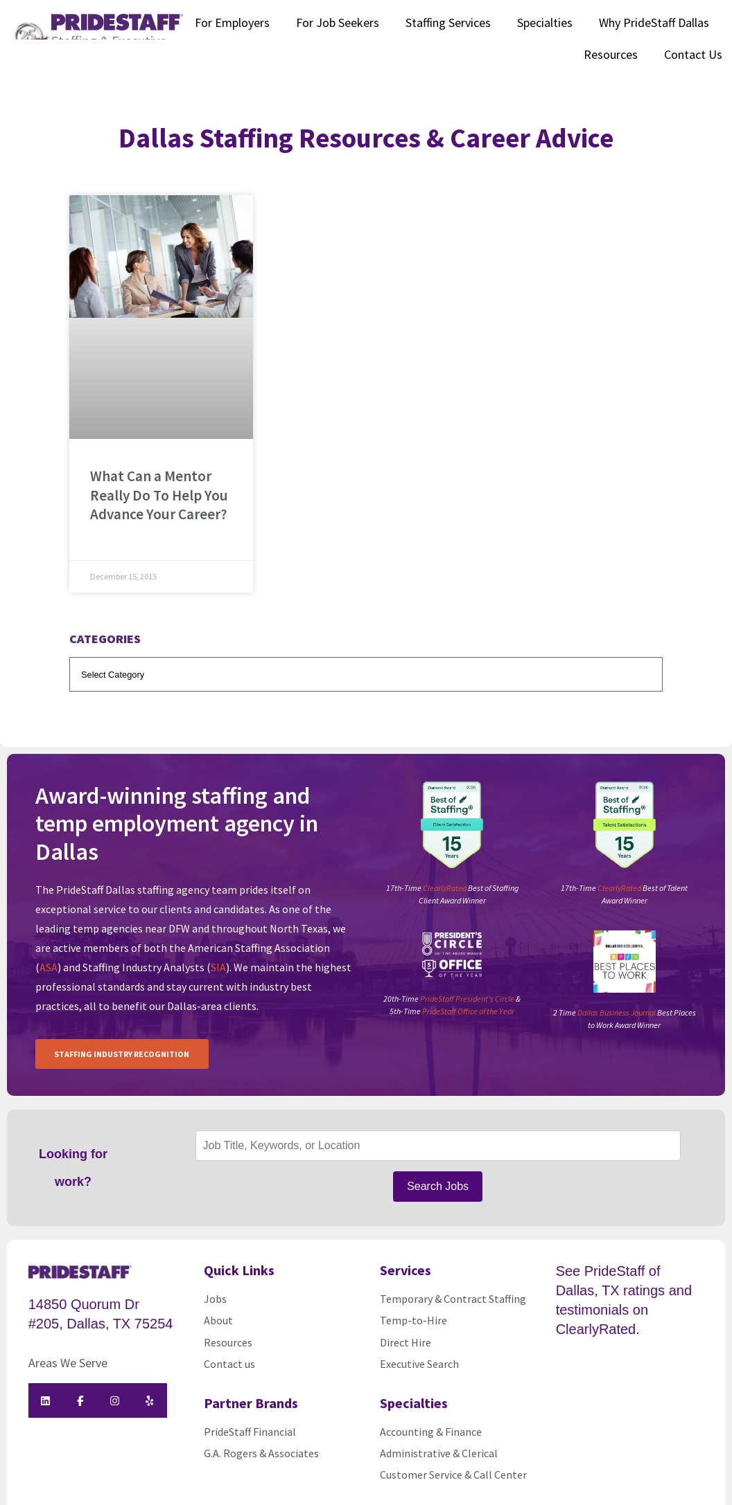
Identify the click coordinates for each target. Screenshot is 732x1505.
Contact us (229, 1350)
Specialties (545, 22)
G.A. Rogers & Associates (261, 1438)
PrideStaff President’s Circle (467, 998)
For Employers (232, 22)
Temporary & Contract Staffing (453, 1284)
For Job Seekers (337, 22)
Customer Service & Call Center (453, 1461)
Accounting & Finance (431, 1417)
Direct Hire (405, 1328)
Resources (611, 54)
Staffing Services (448, 22)
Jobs (215, 1284)
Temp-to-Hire (413, 1306)
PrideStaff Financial (250, 1417)
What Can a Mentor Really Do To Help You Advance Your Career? (159, 495)
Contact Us (693, 54)
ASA (49, 967)
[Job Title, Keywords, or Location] (438, 1139)
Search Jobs (438, 1176)
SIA (218, 967)
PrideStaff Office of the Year (468, 1011)
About (218, 1306)
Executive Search (420, 1350)
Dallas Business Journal (616, 1012)
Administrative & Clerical (439, 1438)
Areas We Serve (67, 1349)
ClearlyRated (445, 888)
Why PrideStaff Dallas (654, 22)
